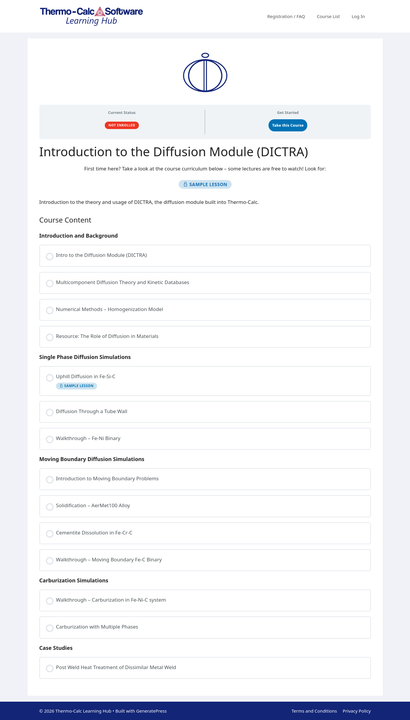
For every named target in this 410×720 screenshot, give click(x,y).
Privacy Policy (357, 711)
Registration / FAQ (286, 16)
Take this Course (288, 125)
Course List (328, 16)
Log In (358, 16)
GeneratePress (151, 711)
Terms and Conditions (314, 711)
